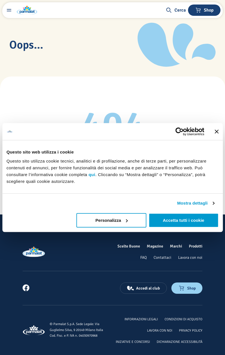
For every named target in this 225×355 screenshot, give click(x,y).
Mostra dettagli (192, 203)
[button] (175, 10)
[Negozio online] (204, 10)
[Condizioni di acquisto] (183, 319)
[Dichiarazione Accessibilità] (179, 341)
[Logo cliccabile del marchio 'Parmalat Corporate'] (27, 10)
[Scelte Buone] (128, 246)
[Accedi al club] (143, 288)
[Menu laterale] (9, 10)
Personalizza (111, 220)
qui (92, 174)
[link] (26, 287)
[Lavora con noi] (190, 257)
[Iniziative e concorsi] (133, 341)
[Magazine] (155, 246)
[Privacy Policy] (190, 330)
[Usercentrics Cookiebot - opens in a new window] (179, 131)
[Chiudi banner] (217, 131)
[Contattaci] (162, 257)
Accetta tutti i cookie (183, 220)
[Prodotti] (195, 246)
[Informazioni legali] (141, 319)
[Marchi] (176, 246)
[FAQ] (143, 257)
